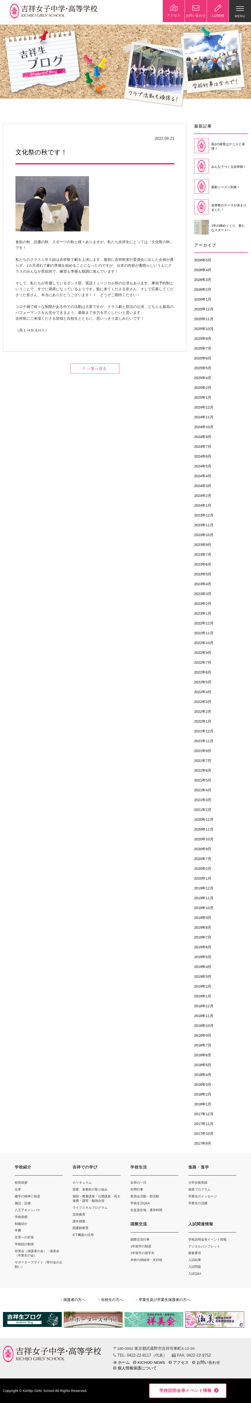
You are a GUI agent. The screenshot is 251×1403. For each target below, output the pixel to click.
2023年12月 (203, 515)
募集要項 (194, 1253)
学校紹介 (23, 1167)
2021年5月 (202, 780)
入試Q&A (194, 1273)
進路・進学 (198, 1167)
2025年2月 (202, 388)
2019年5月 (202, 957)
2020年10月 (203, 839)
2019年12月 (203, 888)
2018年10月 (203, 1026)
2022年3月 (202, 702)
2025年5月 (202, 368)
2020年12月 (203, 819)
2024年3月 (202, 486)
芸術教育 (79, 1214)
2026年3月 (202, 280)
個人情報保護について (135, 1368)
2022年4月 (202, 692)
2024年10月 (203, 427)
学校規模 (21, 1217)
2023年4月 (202, 584)
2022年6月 (202, 672)
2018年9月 (202, 1035)
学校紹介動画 (24, 1244)
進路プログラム (199, 1189)
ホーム (121, 1362)
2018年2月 (202, 1094)
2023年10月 (203, 535)
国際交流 (138, 1224)
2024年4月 (202, 476)
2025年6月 (202, 358)
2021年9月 (202, 751)
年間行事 (136, 1189)
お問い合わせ (206, 1362)
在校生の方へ (111, 1300)
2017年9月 (202, 1143)
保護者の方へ (73, 1300)
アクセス (179, 1362)
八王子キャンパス (27, 1210)
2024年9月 (202, 437)
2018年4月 (202, 1075)
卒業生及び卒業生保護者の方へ (163, 1300)
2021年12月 (203, 731)
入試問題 (194, 1267)
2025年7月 (202, 348)
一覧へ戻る (95, 368)
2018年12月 (203, 1006)
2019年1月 (202, 996)
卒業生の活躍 (197, 1203)
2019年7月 (202, 937)
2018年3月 (202, 1084)
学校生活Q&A (140, 1203)
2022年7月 (202, 662)
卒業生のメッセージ (202, 1196)
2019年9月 (202, 918)
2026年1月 (202, 299)
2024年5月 (202, 466)
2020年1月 (202, 878)
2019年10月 (203, 908)
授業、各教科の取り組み (90, 1189)
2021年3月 (202, 800)
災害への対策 (24, 1237)
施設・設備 (23, 1203)
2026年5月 (202, 260)
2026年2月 (202, 289)
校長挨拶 (21, 1182)
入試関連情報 (200, 1224)
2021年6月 (202, 770)
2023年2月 (202, 604)
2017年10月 (203, 1134)
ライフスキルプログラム (90, 1207)
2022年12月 (203, 623)
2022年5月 (202, 682)
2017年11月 (203, 1124)
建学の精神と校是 (27, 1196)
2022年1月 (202, 721)
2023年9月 (202, 545)
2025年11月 (203, 319)
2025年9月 (202, 339)
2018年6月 (202, 1055)
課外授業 (79, 1221)
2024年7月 (202, 447)
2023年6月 (202, 564)
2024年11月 (203, 417)
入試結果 (194, 1260)
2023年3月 (202, 594)
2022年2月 (202, 712)
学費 (18, 1230)
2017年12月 (203, 1114)
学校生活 (138, 1167)
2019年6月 (202, 947)
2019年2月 (202, 986)
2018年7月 (202, 1045)
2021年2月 (202, 810)
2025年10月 (203, 329)
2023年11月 (203, 525)
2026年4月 (202, 270)
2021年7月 (202, 761)
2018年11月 (203, 1016)
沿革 (18, 1189)
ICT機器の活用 (83, 1235)
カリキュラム (82, 1182)
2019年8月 (202, 927)
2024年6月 (202, 456)
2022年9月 (202, 653)
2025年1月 (202, 397)
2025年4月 (202, 378)
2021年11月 (203, 741)
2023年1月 (202, 613)
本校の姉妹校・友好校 (146, 1260)
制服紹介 (21, 1224)
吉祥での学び (85, 1167)
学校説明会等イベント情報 (207, 1239)
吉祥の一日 (138, 1182)
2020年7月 (202, 859)
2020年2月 (202, 869)
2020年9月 (202, 849)
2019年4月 (202, 967)
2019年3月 (202, 977)
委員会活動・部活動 (144, 1196)
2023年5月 (202, 574)
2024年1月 (202, 505)
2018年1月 (202, 1104)
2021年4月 (202, 790)
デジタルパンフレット (204, 1246)
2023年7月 (202, 554)
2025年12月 (203, 309)
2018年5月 (202, 1065)
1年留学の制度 (140, 1246)
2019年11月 (203, 898)
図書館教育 (80, 1228)
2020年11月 (203, 829)
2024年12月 (203, 407)
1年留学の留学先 (142, 1253)
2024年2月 (202, 496)
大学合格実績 (197, 1182)
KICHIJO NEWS (149, 1362)
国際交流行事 (140, 1239)
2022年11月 (203, 633)
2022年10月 (203, 643)
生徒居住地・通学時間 (146, 1210)
